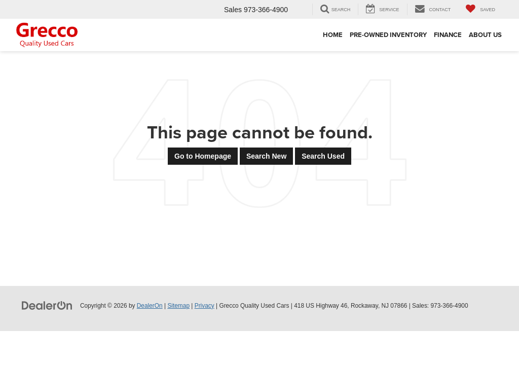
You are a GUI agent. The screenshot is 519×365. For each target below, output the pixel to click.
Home (333, 35)
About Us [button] (485, 35)
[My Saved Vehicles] (480, 9)
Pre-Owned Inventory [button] (388, 35)
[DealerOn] (47, 305)
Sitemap (178, 305)
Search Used (323, 156)
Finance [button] (448, 35)
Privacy (204, 305)
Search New (266, 156)
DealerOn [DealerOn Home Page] (150, 305)
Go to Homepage (202, 156)
